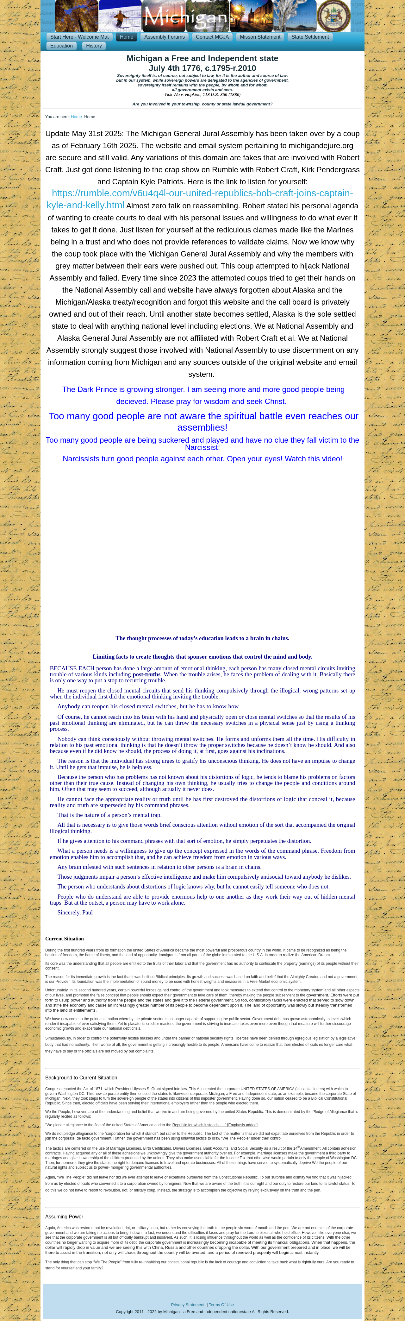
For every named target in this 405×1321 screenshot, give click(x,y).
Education (61, 45)
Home (127, 37)
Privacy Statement (188, 1304)
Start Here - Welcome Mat (79, 37)
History (94, 45)
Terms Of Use (221, 1304)
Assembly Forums (164, 37)
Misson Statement (260, 37)
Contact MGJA (212, 37)
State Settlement (310, 37)
